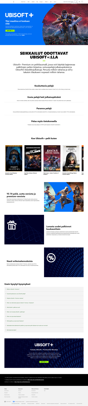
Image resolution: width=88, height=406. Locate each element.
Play (37, 1)
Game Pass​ (23, 1)
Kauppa (41, 1)
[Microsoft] (8, 2)
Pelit (28, 1)
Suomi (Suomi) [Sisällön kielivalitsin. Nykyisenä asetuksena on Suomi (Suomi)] (8, 401)
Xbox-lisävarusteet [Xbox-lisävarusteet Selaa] (7, 396)
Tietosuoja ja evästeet (30, 403)
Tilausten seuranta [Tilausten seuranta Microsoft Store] (34, 396)
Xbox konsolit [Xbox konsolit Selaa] (6, 390)
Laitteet (33, 1)
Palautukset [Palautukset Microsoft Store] (33, 394)
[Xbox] (17, 2)
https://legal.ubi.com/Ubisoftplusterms (22, 381)
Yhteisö (46, 1)
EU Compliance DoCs (71, 403)
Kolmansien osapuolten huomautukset (53, 403)
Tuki (50, 1)
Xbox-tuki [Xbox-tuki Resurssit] (19, 390)
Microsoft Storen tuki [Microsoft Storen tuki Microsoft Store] (35, 392)
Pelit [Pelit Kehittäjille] (44, 390)
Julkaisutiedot (23, 403)
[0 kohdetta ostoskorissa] (79, 1)
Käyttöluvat (37, 403)
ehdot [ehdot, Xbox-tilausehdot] (23, 35)
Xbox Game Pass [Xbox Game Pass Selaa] (7, 394)
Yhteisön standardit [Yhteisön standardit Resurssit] (21, 394)
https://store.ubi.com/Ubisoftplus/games (36, 379)
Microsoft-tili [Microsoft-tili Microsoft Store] (34, 390)
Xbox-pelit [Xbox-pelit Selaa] (6, 392)
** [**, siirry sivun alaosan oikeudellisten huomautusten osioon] (59, 124)
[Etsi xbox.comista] (76, 1)
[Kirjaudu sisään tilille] (82, 1)
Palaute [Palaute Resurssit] (19, 392)
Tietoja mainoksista (63, 403)
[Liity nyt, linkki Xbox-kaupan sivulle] (10, 31)
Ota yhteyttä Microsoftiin (16, 403)
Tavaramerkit (43, 403)
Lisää (55, 1)
